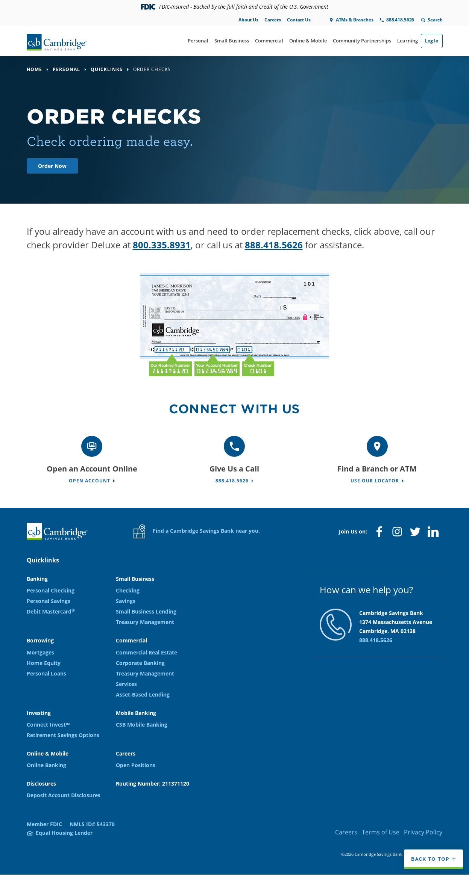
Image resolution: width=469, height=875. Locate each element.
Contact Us (299, 20)
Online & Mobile (308, 40)
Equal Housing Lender (64, 832)
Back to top (430, 859)
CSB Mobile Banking (141, 724)
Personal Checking (50, 590)
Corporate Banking (140, 662)
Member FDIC (44, 824)
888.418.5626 (400, 20)
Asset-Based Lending (143, 694)
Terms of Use (380, 832)
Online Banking (46, 765)
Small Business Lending (146, 611)
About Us (248, 20)
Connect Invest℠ (48, 724)
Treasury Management (145, 622)
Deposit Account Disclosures (63, 795)
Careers (272, 20)
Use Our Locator (375, 481)
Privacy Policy (423, 832)
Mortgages (40, 652)
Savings (125, 600)
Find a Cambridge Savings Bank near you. (197, 531)
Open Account (89, 481)
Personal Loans (46, 673)
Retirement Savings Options (63, 735)
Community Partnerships (362, 40)
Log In (432, 41)
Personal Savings (48, 600)
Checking (128, 590)
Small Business (231, 40)
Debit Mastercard (51, 611)
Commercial (269, 40)
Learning (407, 40)
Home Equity (44, 662)
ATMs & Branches (354, 20)
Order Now (52, 165)
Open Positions (135, 765)
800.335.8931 (162, 245)
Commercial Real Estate (146, 652)
